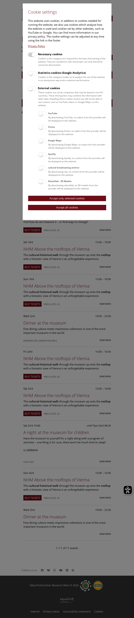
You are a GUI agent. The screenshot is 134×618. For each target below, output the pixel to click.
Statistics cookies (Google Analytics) (62, 72)
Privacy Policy (36, 46)
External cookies (49, 88)
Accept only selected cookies (67, 198)
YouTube (52, 113)
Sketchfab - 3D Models (60, 181)
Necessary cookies (50, 54)
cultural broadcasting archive (63, 167)
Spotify (52, 154)
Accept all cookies (67, 207)
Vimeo (51, 126)
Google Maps (55, 140)
